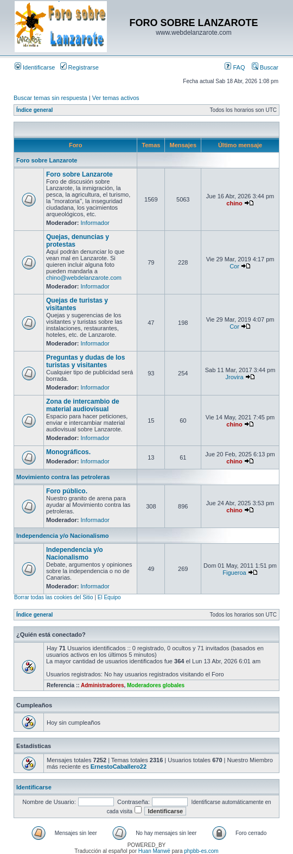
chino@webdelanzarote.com (84, 277)
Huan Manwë (154, 851)
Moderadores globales (155, 685)
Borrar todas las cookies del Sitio (53, 597)
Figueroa (234, 572)
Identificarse (35, 67)
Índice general (34, 110)
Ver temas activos (115, 98)
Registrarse (79, 67)
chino (234, 203)
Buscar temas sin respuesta (50, 98)
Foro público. (66, 491)
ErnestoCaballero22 (118, 766)
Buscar (265, 67)
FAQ (235, 67)
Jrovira (235, 377)
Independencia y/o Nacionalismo (62, 535)
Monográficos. (68, 452)
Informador (95, 222)
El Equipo (109, 597)
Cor (234, 266)
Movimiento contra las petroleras (63, 477)
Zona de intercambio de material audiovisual (82, 405)
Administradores (102, 685)
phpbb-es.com (201, 851)
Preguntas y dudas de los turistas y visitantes (85, 361)
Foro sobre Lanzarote (46, 160)
